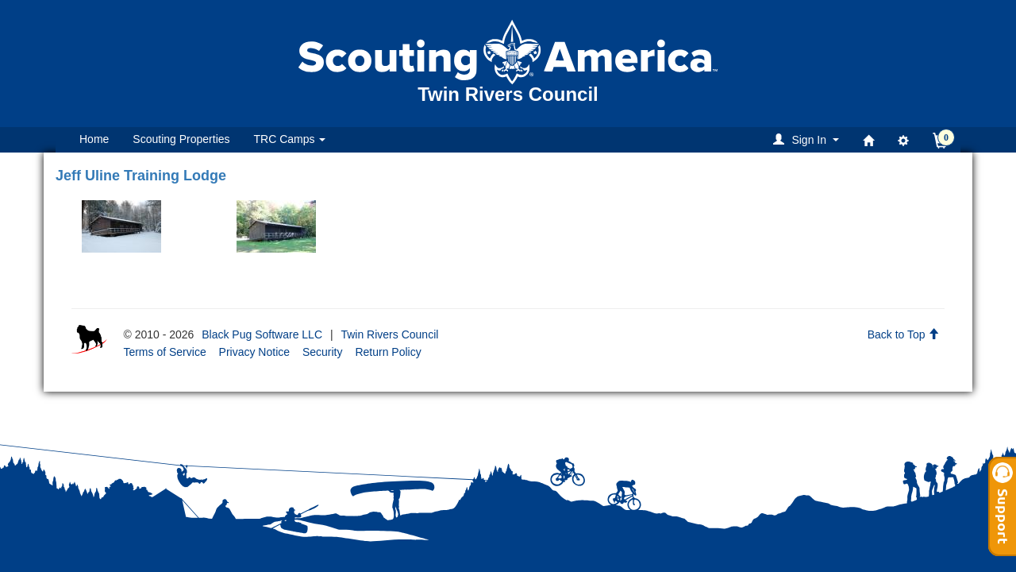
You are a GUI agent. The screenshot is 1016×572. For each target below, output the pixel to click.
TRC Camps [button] (290, 139)
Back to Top (904, 334)
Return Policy (388, 352)
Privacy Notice (254, 352)
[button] (808, 139)
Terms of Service (164, 352)
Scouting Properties (181, 139)
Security (322, 352)
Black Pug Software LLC (262, 334)
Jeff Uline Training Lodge (141, 176)
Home (94, 139)
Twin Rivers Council (389, 334)
